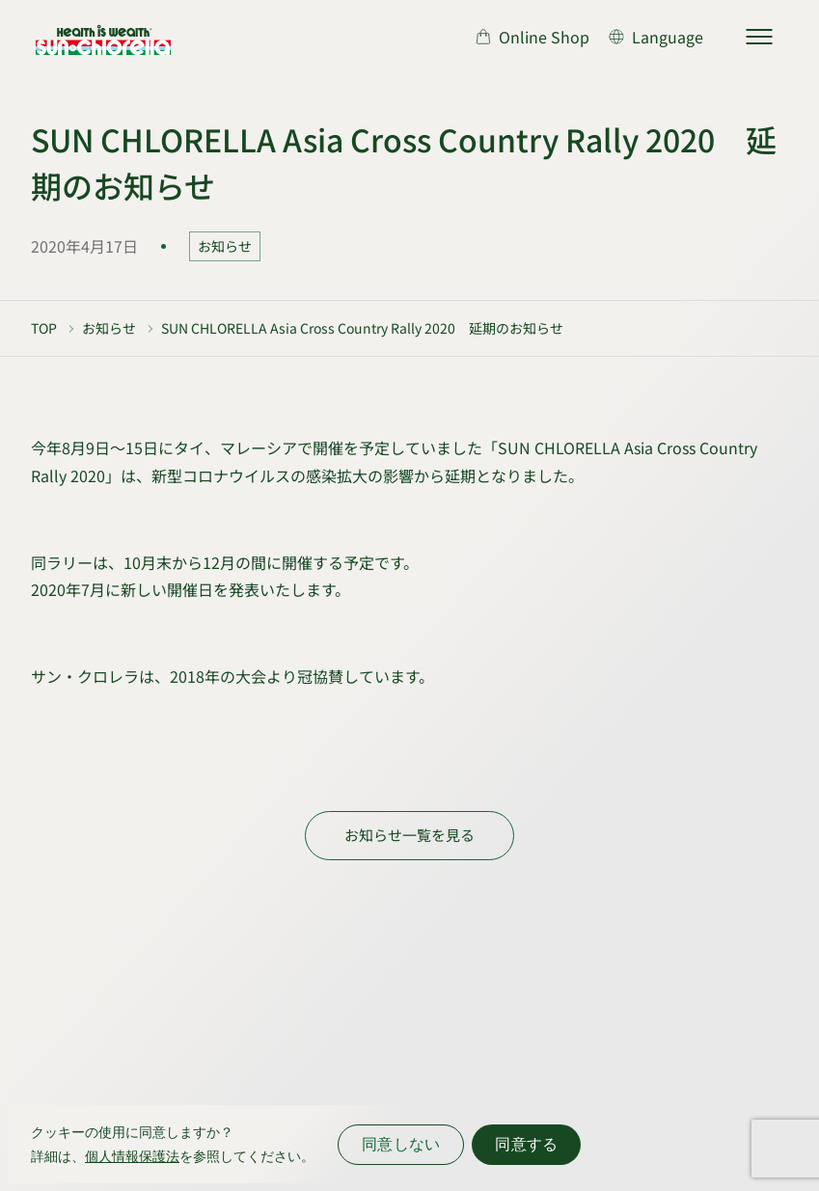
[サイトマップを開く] (759, 37)
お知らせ (225, 246)
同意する (526, 1144)
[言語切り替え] (656, 36)
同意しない (401, 1144)
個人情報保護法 (132, 1156)
